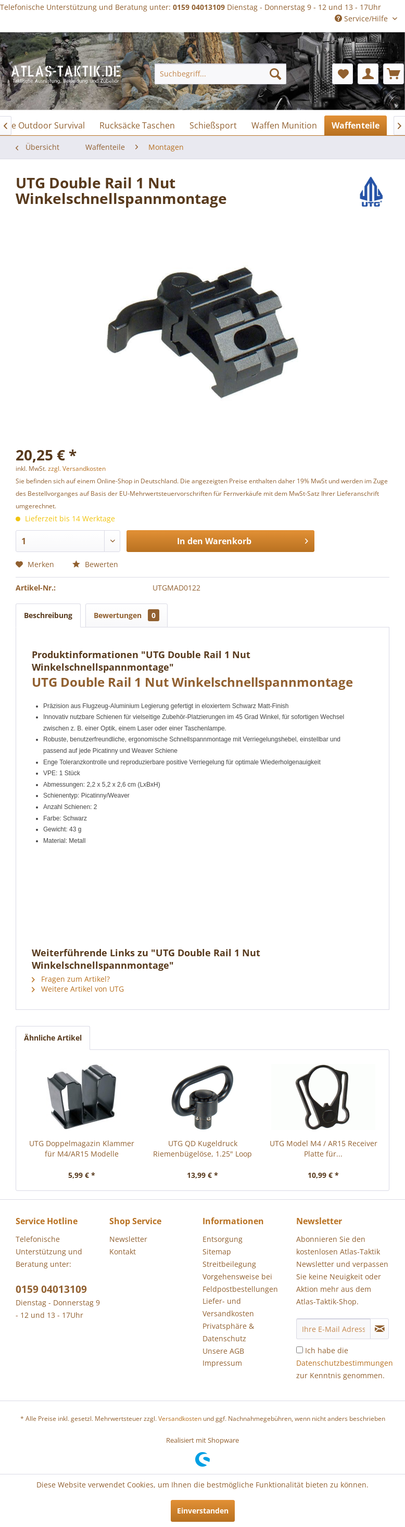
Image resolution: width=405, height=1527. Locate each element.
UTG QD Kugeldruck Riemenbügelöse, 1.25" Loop (202, 1148)
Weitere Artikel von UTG (78, 989)
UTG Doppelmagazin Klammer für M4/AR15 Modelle (81, 1148)
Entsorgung (222, 1239)
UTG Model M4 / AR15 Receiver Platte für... (323, 1148)
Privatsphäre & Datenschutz (228, 1332)
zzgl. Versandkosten (77, 468)
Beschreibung (48, 615)
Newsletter (128, 1239)
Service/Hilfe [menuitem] (362, 18)
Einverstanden (203, 1511)
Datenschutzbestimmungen (344, 1363)
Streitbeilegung (229, 1264)
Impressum (222, 1363)
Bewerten (95, 564)
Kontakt (122, 1251)
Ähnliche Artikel (53, 1038)
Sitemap (216, 1251)
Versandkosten (179, 1418)
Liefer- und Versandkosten (228, 1307)
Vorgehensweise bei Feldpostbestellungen (240, 1283)
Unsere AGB (223, 1351)
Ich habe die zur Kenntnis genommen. (344, 1362)
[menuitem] (220, 73)
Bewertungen (126, 615)
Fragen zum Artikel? (71, 979)
